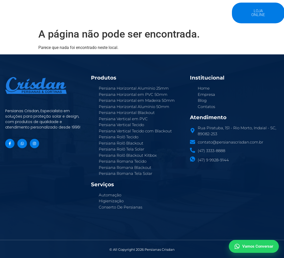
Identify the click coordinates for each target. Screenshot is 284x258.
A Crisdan (92, 10)
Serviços (147, 10)
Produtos (120, 10)
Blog (170, 10)
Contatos (193, 10)
